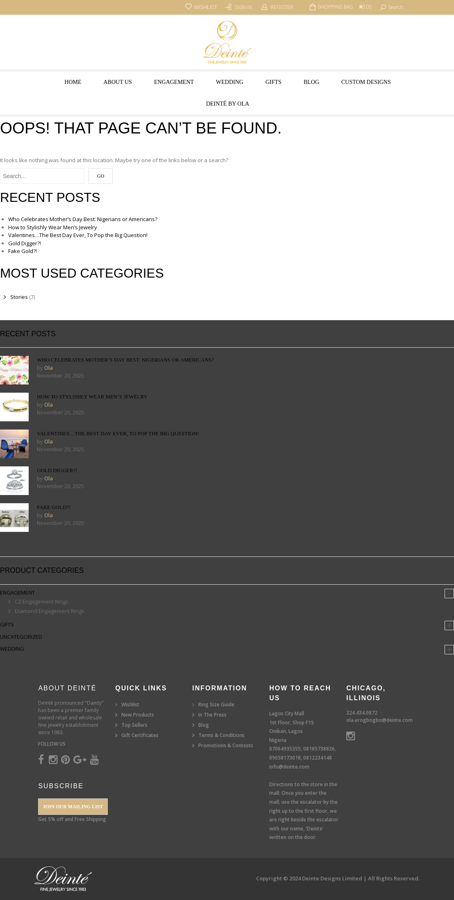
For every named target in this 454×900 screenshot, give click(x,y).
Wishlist (130, 704)
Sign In (243, 7)
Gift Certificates (140, 735)
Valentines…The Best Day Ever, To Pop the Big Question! (78, 235)
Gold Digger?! (24, 243)
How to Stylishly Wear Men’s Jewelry (52, 227)
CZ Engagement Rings (41, 601)
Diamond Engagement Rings (49, 611)
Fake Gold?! (22, 251)
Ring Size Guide (216, 704)
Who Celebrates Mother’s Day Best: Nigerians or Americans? (82, 219)
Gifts (273, 82)
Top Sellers (134, 724)
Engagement (174, 82)
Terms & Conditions (221, 735)
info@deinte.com (289, 766)
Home (72, 82)
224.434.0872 (361, 712)
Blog (311, 82)
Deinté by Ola (227, 104)
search (395, 7)
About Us (118, 82)
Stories (19, 297)
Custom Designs (366, 82)
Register (281, 7)
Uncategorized (21, 636)
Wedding (229, 82)
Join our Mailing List (73, 807)
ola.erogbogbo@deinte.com (379, 720)
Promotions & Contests (225, 745)
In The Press (212, 714)
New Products (137, 714)
